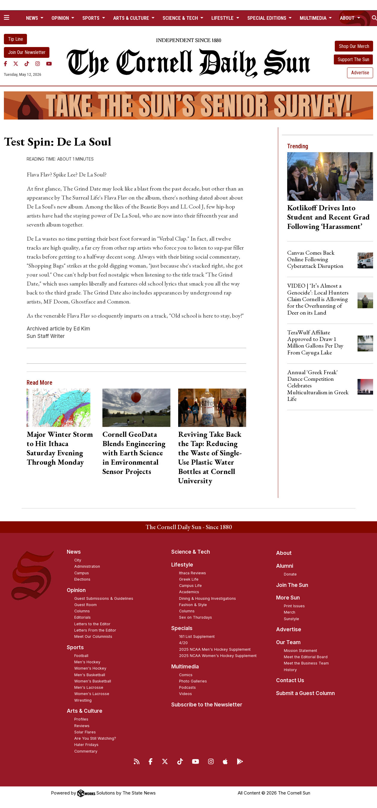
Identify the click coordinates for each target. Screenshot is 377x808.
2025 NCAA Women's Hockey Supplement (218, 655)
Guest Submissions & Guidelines (103, 598)
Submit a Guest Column (305, 693)
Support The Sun (353, 59)
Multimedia (185, 667)
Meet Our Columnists (93, 636)
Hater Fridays (86, 744)
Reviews (82, 726)
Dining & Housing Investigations (207, 598)
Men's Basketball (89, 675)
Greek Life (189, 579)
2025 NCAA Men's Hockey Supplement (215, 649)
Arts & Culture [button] (131, 18)
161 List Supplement (197, 636)
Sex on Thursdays (195, 617)
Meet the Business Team (306, 663)
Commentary (85, 751)
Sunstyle (291, 619)
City (77, 560)
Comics (186, 675)
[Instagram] (37, 64)
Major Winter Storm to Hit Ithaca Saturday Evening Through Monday (60, 448)
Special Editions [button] (267, 18)
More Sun (288, 598)
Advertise (360, 72)
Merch (289, 612)
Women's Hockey (90, 668)
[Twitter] (15, 64)
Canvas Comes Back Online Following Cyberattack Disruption (315, 259)
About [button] (348, 18)
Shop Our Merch (354, 46)
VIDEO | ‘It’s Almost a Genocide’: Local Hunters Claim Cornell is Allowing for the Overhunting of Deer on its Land (318, 299)
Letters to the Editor (92, 624)
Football (81, 655)
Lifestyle (182, 565)
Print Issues (294, 606)
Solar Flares (85, 732)
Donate (290, 574)
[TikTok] (27, 64)
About (284, 553)
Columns (82, 611)
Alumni (284, 566)
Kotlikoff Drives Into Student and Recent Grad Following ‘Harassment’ (328, 217)
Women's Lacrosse (91, 693)
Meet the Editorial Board (306, 657)
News (74, 552)
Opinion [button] (61, 18)
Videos (185, 693)
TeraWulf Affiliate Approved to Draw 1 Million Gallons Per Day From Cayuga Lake (315, 342)
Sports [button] (91, 18)
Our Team (288, 642)
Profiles (81, 719)
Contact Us (290, 680)
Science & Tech (190, 552)
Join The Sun (292, 585)
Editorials (82, 617)
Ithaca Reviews (192, 573)
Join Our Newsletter (27, 52)
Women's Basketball (92, 681)
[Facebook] (5, 64)
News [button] (32, 18)
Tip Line (15, 39)
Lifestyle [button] (223, 18)
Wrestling (83, 700)
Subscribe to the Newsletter (206, 705)
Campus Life (190, 585)
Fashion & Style (193, 604)
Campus (81, 573)
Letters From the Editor (95, 630)
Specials (182, 628)
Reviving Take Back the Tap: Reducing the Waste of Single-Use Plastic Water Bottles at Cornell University (210, 457)
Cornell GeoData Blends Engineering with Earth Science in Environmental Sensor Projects (133, 452)
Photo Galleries (193, 681)
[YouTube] (49, 64)
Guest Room (85, 604)
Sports (75, 647)
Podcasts (187, 687)
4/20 (183, 643)
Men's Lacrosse (88, 687)
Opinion (76, 590)
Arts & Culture (84, 711)
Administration (87, 566)
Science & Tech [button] (181, 18)
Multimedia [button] (314, 18)
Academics (189, 592)
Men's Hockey (87, 662)
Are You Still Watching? (95, 738)
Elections (82, 579)
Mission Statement (300, 650)
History (290, 669)
